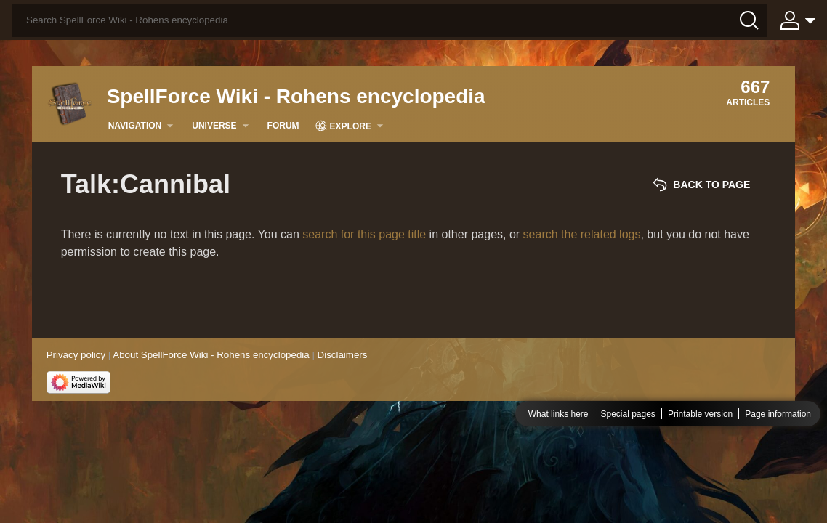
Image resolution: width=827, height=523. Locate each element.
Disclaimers (343, 354)
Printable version (700, 414)
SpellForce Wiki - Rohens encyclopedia (296, 96)
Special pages (627, 414)
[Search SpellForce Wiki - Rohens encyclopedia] (389, 20)
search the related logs (582, 234)
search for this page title (364, 234)
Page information (778, 414)
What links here (558, 414)
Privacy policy (76, 354)
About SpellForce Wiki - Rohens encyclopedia (211, 354)
